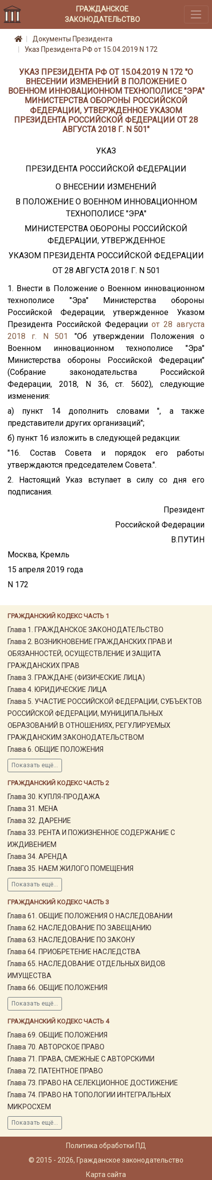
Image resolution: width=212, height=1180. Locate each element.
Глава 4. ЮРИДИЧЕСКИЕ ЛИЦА (57, 689)
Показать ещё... (35, 765)
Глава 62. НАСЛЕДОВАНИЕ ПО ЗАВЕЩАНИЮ (80, 928)
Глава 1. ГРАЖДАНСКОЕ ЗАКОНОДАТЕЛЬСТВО (86, 630)
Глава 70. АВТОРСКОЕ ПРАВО (56, 1047)
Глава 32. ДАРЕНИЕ (39, 821)
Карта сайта (106, 1175)
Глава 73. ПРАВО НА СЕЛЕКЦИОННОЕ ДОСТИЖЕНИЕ (93, 1083)
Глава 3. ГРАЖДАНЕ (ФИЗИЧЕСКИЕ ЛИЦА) (76, 677)
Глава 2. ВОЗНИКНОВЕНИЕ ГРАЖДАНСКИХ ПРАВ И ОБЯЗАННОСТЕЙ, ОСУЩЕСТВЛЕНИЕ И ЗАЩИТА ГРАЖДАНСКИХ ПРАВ (90, 654)
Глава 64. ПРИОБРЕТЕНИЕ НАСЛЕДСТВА (74, 952)
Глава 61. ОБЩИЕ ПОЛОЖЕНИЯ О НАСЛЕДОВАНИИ (90, 916)
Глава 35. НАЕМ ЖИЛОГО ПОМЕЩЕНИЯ (71, 868)
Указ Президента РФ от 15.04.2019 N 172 (91, 49)
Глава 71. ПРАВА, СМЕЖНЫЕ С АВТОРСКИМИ (81, 1059)
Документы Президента (72, 39)
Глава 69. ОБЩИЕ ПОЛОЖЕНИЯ (58, 1035)
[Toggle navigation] (196, 14)
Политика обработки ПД (106, 1146)
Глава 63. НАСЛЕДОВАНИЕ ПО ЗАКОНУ (71, 940)
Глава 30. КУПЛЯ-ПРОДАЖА (54, 797)
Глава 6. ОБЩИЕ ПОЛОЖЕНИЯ (56, 749)
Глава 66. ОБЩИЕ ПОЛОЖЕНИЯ (58, 988)
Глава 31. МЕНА (33, 809)
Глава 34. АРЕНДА (38, 856)
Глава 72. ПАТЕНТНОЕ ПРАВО (55, 1071)
